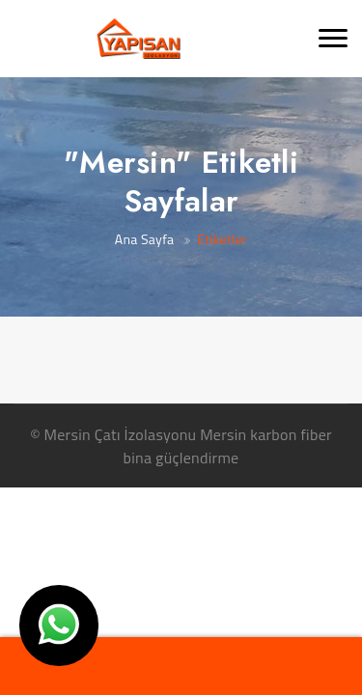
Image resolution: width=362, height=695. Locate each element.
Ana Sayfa (145, 239)
